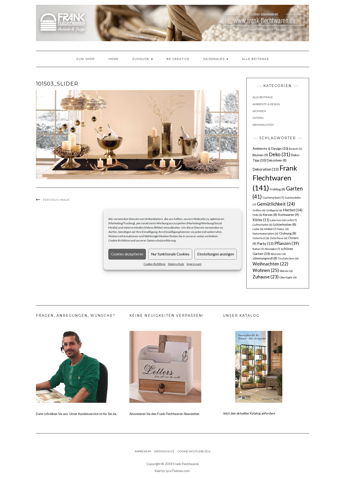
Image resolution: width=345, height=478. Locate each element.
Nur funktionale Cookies (170, 254)
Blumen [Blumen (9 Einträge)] (260, 155)
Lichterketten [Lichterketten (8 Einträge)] (284, 224)
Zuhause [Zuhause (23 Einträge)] (266, 276)
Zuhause (142, 59)
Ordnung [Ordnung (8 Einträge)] (287, 233)
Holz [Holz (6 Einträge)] (257, 214)
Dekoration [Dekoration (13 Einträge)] (266, 169)
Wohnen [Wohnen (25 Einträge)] (266, 270)
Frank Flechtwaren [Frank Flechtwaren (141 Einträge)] (275, 178)
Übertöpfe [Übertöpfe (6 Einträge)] (288, 277)
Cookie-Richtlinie (155, 264)
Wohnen (259, 111)
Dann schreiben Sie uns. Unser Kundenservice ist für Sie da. (76, 414)
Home (114, 59)
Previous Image (56, 200)
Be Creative (178, 59)
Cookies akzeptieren (127, 254)
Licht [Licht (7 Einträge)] (292, 220)
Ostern (258, 118)
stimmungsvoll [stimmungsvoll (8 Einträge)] (265, 258)
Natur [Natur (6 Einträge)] (283, 228)
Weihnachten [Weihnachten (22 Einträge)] (270, 263)
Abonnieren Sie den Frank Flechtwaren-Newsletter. (164, 414)
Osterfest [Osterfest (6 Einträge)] (261, 238)
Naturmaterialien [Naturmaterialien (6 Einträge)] (265, 233)
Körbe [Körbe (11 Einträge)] (261, 220)
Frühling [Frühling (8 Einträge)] (277, 189)
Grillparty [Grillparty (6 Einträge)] (274, 210)
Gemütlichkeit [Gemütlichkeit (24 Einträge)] (276, 204)
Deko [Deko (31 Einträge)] (279, 154)
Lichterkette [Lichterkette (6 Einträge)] (262, 224)
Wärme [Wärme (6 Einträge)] (286, 270)
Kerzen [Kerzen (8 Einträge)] (270, 215)
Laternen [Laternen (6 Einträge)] (278, 220)
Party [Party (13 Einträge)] (265, 243)
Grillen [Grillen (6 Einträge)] (259, 210)
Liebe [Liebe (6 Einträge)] (258, 228)
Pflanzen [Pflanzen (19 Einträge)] (286, 243)
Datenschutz (176, 264)
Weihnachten (263, 125)
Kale (158, 471)
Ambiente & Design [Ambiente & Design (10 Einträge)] (270, 148)
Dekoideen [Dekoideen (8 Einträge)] (277, 160)
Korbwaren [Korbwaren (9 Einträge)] (288, 215)
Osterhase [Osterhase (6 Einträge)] (279, 238)
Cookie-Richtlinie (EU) (193, 451)
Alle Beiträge (255, 59)
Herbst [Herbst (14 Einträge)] (292, 209)
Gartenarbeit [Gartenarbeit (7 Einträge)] (273, 197)
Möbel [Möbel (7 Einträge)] (270, 229)
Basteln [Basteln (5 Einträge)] (295, 148)
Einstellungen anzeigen (215, 254)
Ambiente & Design (266, 104)
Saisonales (215, 59)
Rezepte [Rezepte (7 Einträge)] (272, 249)
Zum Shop (85, 59)
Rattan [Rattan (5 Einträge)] (258, 248)
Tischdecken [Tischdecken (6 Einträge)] (288, 258)
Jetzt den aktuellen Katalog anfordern (249, 413)
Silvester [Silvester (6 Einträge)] (278, 253)
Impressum (194, 264)
